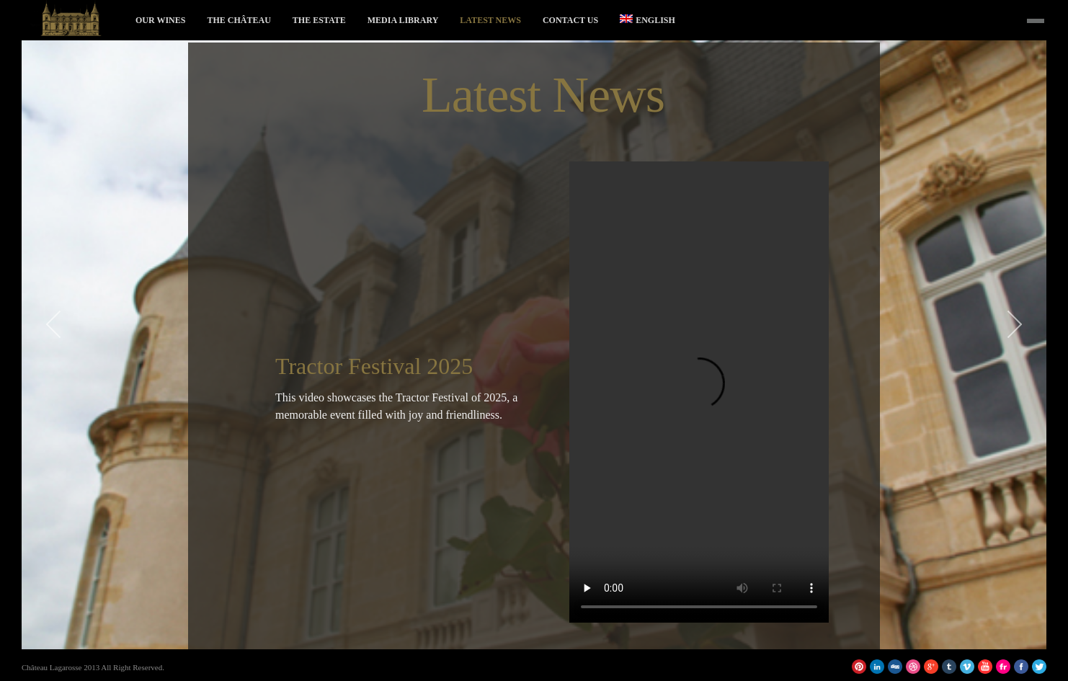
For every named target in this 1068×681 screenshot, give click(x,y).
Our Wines (160, 20)
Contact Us (570, 20)
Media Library (403, 20)
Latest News (490, 20)
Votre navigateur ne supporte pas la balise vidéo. (699, 392)
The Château (238, 20)
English (647, 19)
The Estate (319, 20)
